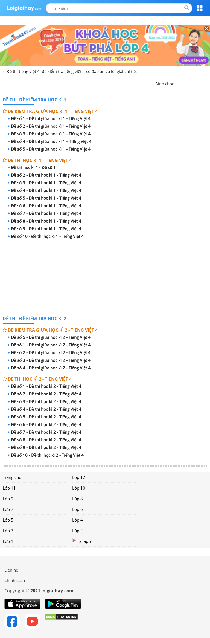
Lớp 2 (77, 530)
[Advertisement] (105, 278)
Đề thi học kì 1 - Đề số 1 (32, 167)
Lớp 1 (8, 541)
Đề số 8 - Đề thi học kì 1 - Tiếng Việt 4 (44, 221)
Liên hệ (11, 570)
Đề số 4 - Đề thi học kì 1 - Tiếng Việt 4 (44, 190)
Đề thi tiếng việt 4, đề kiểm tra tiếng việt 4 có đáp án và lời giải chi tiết (72, 71)
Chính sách (14, 580)
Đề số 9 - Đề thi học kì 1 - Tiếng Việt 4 (44, 228)
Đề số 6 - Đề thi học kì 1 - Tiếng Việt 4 (44, 205)
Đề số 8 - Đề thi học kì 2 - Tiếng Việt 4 (44, 439)
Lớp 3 (8, 530)
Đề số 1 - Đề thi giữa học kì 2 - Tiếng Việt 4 (49, 345)
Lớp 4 (77, 520)
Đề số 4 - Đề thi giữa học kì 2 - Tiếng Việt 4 (49, 368)
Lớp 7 (8, 509)
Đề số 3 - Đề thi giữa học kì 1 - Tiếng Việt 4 (49, 133)
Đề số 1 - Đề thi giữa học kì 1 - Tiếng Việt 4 (49, 118)
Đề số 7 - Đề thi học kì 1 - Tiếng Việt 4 (44, 213)
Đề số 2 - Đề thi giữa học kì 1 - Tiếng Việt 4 (49, 126)
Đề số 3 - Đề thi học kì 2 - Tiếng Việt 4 (44, 401)
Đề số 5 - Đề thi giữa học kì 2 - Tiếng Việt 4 (49, 337)
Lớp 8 (77, 498)
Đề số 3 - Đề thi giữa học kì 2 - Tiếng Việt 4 (49, 360)
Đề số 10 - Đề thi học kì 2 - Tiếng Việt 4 (46, 455)
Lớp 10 (78, 488)
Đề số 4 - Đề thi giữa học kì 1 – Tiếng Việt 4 (49, 141)
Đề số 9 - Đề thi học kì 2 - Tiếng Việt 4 (44, 447)
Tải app (81, 541)
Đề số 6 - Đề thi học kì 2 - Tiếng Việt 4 (44, 424)
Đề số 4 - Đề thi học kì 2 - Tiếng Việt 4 (44, 409)
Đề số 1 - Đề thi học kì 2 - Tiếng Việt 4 (44, 386)
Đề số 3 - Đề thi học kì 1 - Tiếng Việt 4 (44, 182)
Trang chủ (12, 477)
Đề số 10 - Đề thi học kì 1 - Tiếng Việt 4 (46, 236)
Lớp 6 (77, 509)
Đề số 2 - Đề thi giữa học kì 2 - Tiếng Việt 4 (49, 352)
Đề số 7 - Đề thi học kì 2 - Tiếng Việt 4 (44, 432)
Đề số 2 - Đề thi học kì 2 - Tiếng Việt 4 (44, 394)
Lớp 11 (9, 488)
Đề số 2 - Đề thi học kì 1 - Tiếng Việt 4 (44, 175)
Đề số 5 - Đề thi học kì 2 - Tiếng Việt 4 (44, 416)
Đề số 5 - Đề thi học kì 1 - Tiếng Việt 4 (44, 198)
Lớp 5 (8, 520)
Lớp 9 (8, 498)
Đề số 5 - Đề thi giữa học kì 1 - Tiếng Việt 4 (49, 149)
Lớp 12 (78, 477)
